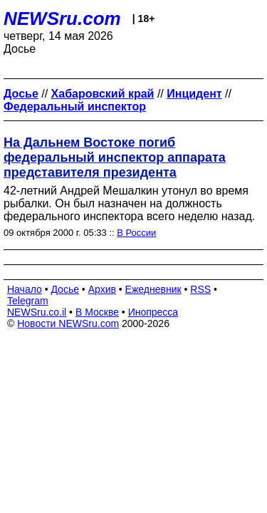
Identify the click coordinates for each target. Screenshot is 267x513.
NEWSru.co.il (36, 312)
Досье (65, 289)
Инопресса (153, 312)
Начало (24, 289)
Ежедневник (153, 289)
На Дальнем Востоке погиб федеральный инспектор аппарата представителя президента (115, 157)
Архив (102, 289)
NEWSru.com (62, 18)
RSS (200, 289)
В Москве (97, 312)
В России (136, 232)
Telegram (27, 300)
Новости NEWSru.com (68, 323)
